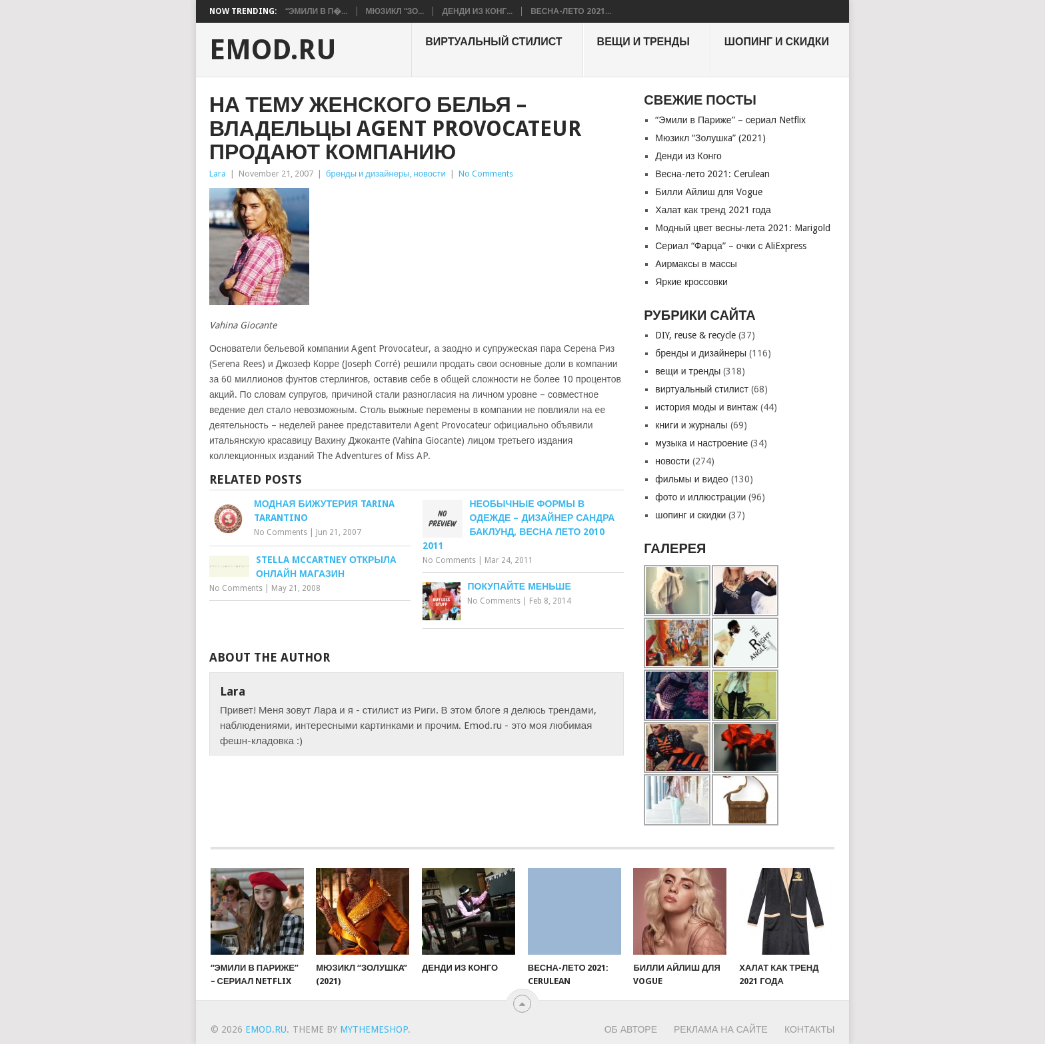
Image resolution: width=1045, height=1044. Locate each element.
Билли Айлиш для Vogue (708, 192)
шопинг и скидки (776, 41)
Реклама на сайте (721, 1029)
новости (430, 174)
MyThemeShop (374, 1029)
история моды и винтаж (706, 407)
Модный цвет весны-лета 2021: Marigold (742, 228)
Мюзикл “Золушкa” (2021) (710, 138)
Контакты (809, 1029)
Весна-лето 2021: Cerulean (712, 174)
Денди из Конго (688, 156)
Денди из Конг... (477, 11)
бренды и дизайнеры (368, 174)
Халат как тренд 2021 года (713, 210)
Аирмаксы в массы (696, 264)
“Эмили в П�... (316, 11)
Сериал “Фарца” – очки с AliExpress (730, 246)
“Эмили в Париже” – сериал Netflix (730, 120)
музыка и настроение (701, 443)
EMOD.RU (273, 50)
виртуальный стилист (493, 41)
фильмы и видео (691, 479)
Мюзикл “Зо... (395, 11)
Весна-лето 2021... (570, 11)
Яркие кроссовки (691, 281)
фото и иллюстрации (700, 497)
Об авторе (630, 1029)
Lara (217, 174)
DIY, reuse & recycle (695, 335)
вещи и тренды (643, 41)
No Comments (486, 174)
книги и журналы (691, 425)
